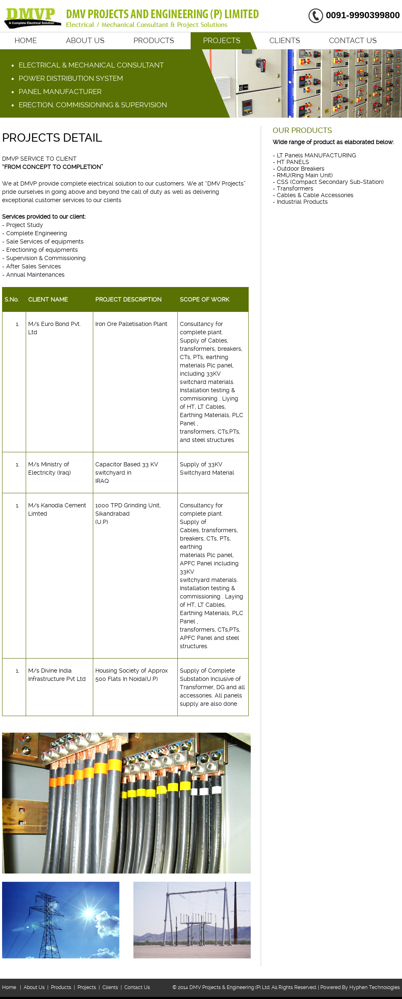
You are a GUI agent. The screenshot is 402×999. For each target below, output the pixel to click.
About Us (85, 40)
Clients (284, 40)
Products (153, 40)
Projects (221, 40)
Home (26, 40)
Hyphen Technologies (374, 987)
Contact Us (353, 40)
